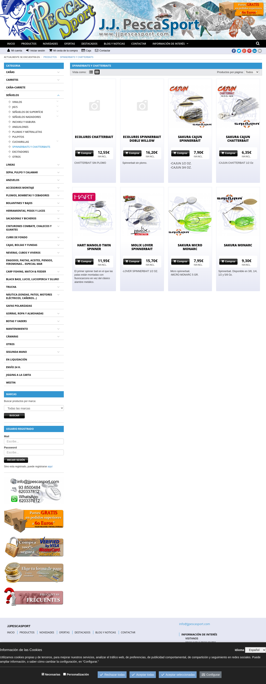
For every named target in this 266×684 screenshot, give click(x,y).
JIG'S (12, 107)
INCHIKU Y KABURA (21, 122)
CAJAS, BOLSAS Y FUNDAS (21, 245)
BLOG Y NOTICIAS (114, 43)
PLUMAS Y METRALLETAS (25, 132)
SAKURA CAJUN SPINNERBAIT (190, 139)
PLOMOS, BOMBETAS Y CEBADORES (27, 195)
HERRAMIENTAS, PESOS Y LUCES (25, 211)
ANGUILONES (18, 127)
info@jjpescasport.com (194, 624)
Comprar (84, 153)
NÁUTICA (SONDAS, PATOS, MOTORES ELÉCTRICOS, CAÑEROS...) (29, 296)
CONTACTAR (138, 43)
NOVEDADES (50, 43)
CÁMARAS (12, 336)
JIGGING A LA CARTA (18, 375)
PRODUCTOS (29, 43)
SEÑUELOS (12, 95)
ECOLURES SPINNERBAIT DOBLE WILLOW (142, 139)
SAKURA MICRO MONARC (190, 247)
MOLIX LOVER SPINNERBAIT (142, 247)
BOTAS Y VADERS (16, 321)
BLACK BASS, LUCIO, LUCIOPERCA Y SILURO (32, 279)
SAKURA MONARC (238, 245)
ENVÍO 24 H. (13, 367)
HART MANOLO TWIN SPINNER (94, 247)
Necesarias (52, 674)
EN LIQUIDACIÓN (16, 359)
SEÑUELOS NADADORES (24, 117)
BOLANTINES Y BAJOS (19, 203)
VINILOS (15, 102)
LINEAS (10, 164)
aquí (50, 466)
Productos (50, 57)
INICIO (11, 43)
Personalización (78, 674)
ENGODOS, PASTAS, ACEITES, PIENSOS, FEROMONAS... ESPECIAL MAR (29, 262)
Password (10, 447)
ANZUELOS (12, 180)
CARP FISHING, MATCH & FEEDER (26, 271)
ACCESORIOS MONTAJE (20, 187)
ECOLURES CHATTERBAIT (94, 137)
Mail (6, 436)
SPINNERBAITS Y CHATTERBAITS (77, 57)
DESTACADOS (89, 43)
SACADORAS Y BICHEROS (21, 218)
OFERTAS (69, 43)
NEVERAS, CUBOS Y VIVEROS (23, 252)
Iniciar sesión (16, 460)
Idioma (239, 650)
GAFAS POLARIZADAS (19, 306)
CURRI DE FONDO (16, 237)
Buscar (14, 415)
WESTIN (11, 382)
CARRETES (12, 80)
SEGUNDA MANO (16, 352)
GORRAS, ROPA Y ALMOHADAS (24, 313)
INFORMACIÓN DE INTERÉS (169, 43)
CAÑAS (10, 72)
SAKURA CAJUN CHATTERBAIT (238, 139)
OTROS (14, 157)
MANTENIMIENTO (17, 329)
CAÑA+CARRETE (15, 87)
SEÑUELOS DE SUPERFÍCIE (25, 112)
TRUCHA (11, 287)
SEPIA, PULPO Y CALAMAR (22, 172)
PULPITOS (16, 137)
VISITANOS (191, 638)
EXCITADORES (18, 152)
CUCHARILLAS (18, 142)
